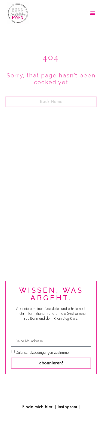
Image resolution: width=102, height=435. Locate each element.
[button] (93, 13)
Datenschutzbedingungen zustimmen (43, 352)
